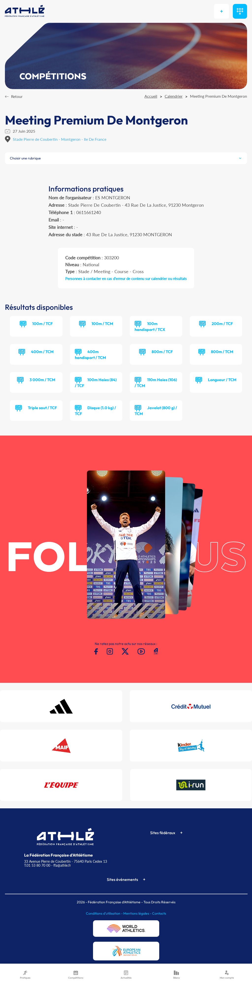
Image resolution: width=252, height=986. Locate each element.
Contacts (159, 913)
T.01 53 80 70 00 (37, 865)
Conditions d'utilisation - (104, 913)
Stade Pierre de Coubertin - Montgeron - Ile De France (59, 139)
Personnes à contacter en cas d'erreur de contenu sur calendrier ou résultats (126, 278)
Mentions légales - (137, 913)
